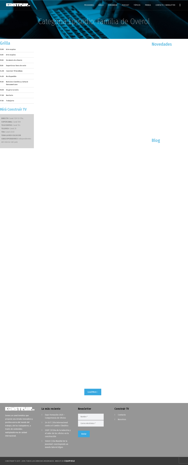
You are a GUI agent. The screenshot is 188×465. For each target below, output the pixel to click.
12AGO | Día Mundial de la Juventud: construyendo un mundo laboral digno (56, 444)
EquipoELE (70, 461)
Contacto (122, 415)
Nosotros (122, 419)
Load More (93, 392)
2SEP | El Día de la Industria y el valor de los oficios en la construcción (58, 433)
